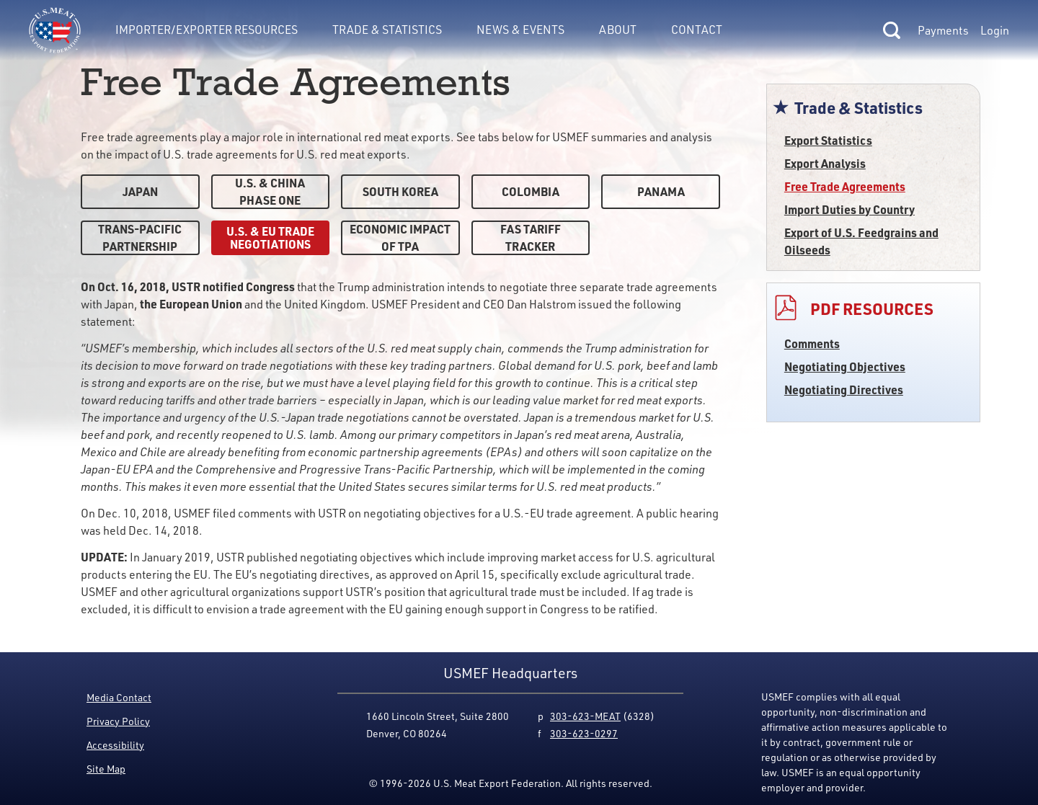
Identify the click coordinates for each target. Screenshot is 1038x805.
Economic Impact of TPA (400, 237)
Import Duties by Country (849, 209)
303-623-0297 (584, 733)
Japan (140, 191)
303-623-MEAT (585, 716)
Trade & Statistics (387, 29)
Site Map (105, 768)
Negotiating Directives (843, 389)
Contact (696, 29)
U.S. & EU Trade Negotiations (270, 237)
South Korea (400, 191)
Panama (661, 191)
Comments (812, 343)
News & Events (520, 29)
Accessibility (115, 745)
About (617, 29)
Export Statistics (828, 140)
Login (994, 30)
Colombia (530, 191)
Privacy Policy (118, 721)
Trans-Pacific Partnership (140, 237)
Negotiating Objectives (844, 366)
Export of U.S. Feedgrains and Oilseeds (861, 241)
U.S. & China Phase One (270, 191)
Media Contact (118, 697)
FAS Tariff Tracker (530, 237)
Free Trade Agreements (844, 186)
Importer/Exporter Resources (206, 29)
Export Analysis (825, 163)
